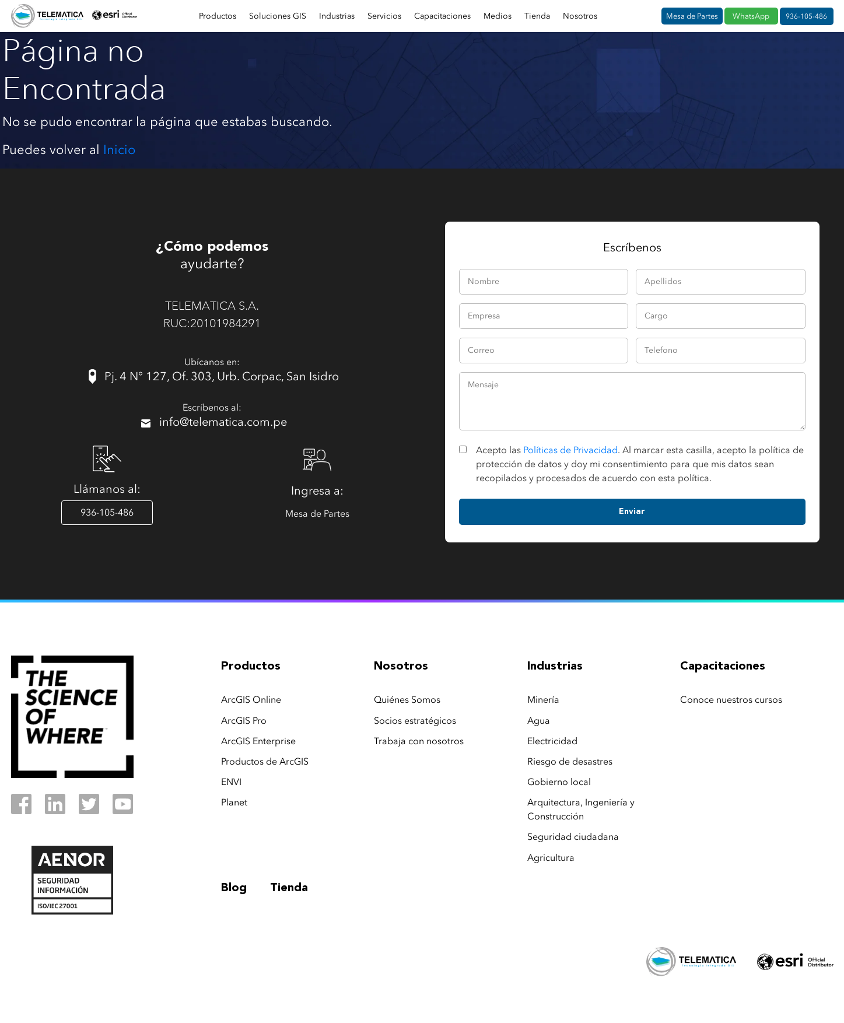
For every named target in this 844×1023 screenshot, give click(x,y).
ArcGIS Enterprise (258, 741)
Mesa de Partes (692, 16)
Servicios (384, 16)
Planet (234, 802)
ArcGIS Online (251, 699)
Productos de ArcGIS (265, 761)
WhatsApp (751, 16)
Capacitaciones (442, 16)
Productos (217, 16)
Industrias (337, 16)
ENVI (231, 781)
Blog (234, 888)
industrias (555, 666)
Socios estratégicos (415, 720)
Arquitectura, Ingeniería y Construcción (581, 809)
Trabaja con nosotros (419, 741)
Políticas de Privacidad (570, 450)
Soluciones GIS (277, 16)
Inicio (119, 149)
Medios (498, 16)
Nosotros (580, 16)
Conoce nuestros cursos (731, 699)
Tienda (537, 16)
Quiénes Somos (407, 699)
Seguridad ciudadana (573, 836)
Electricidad (552, 741)
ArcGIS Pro (244, 720)
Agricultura (551, 857)
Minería (543, 699)
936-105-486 (806, 16)
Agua (538, 720)
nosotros (401, 666)
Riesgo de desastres (569, 761)
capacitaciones (722, 666)
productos (251, 666)
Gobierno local (559, 781)
